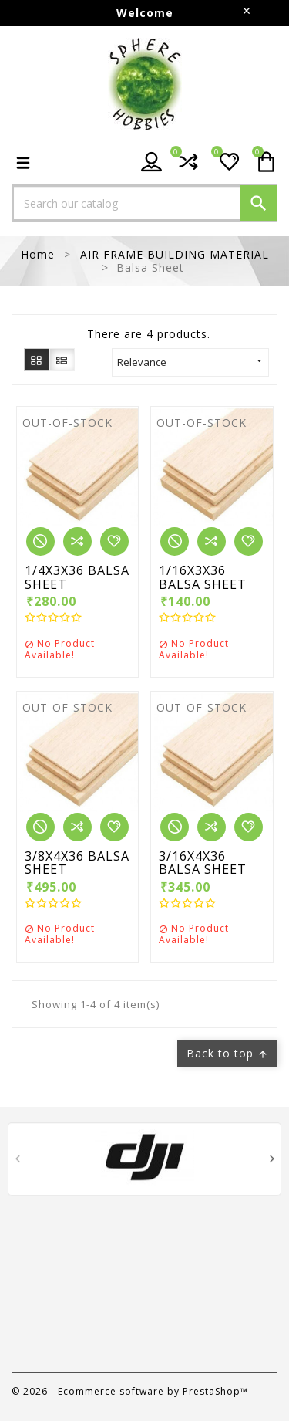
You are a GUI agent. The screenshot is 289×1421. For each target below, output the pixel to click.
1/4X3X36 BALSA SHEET (77, 577)
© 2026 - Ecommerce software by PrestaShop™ (130, 1391)
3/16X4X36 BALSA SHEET (203, 863)
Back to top (227, 1053)
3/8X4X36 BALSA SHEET (77, 863)
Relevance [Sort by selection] (190, 362)
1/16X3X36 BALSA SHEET (203, 577)
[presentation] (17, 1161)
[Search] (144, 203)
